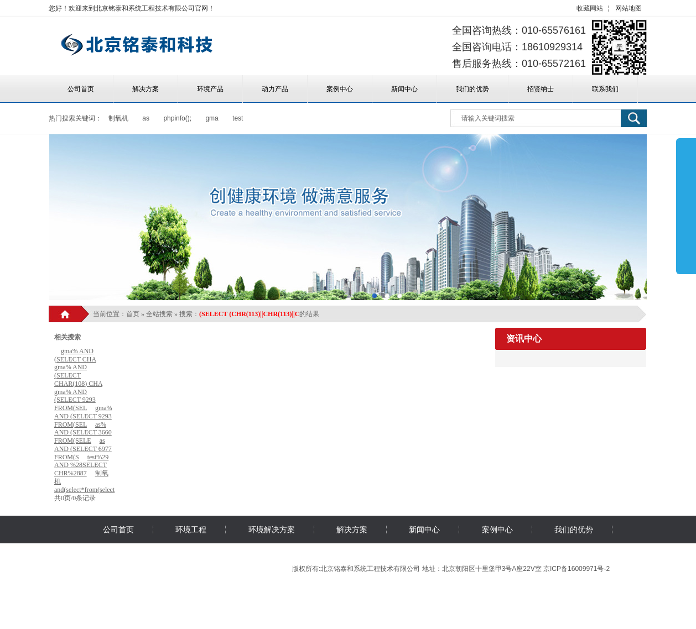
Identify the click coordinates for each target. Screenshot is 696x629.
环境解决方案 (271, 529)
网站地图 (628, 8)
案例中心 (339, 89)
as (145, 118)
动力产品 (275, 89)
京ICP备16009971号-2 (576, 569)
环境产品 (210, 89)
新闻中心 (404, 89)
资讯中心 (524, 338)
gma (211, 118)
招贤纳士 (540, 89)
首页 (132, 314)
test (237, 118)
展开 (686, 205)
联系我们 (605, 89)
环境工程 (190, 529)
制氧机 (118, 118)
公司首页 (80, 89)
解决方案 (145, 89)
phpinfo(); (177, 118)
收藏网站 (589, 8)
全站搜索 (159, 314)
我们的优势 (472, 89)
